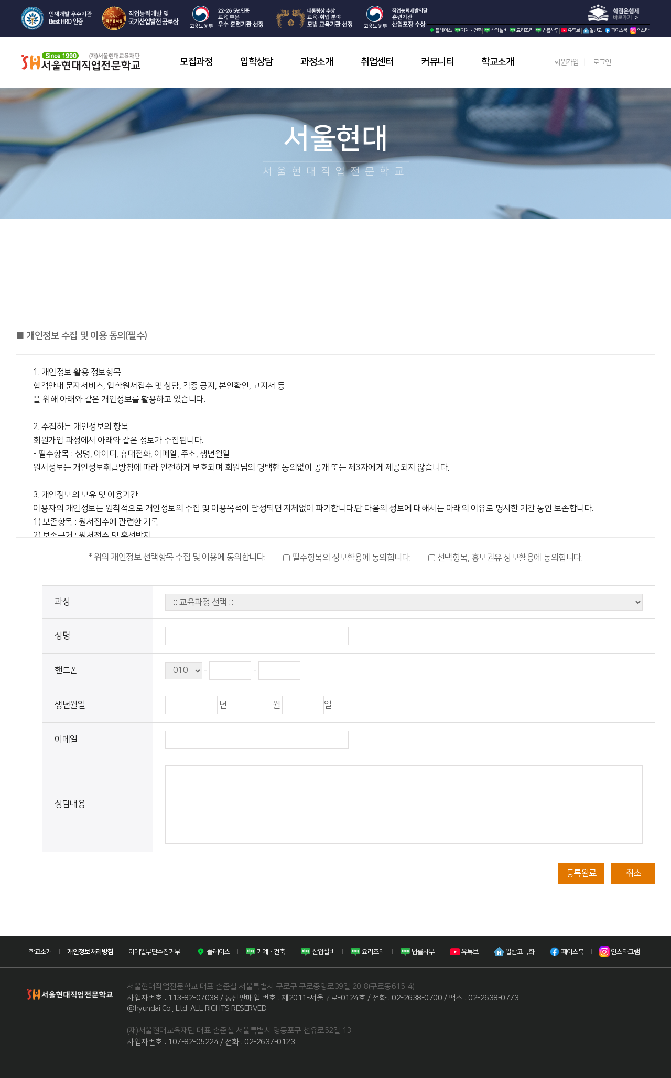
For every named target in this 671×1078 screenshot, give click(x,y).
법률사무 (546, 30)
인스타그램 (619, 951)
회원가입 (566, 62)
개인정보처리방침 (90, 951)
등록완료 (581, 873)
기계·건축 (468, 30)
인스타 (639, 30)
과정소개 (316, 62)
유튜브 (570, 30)
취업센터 (377, 62)
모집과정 (196, 62)
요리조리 (521, 30)
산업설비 (495, 30)
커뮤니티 (437, 62)
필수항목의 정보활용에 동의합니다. (347, 557)
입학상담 (256, 62)
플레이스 (440, 30)
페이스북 (615, 30)
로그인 (602, 62)
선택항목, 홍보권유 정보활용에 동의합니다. (505, 557)
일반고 (592, 30)
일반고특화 (514, 951)
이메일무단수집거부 (154, 951)
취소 (633, 873)
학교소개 (497, 62)
